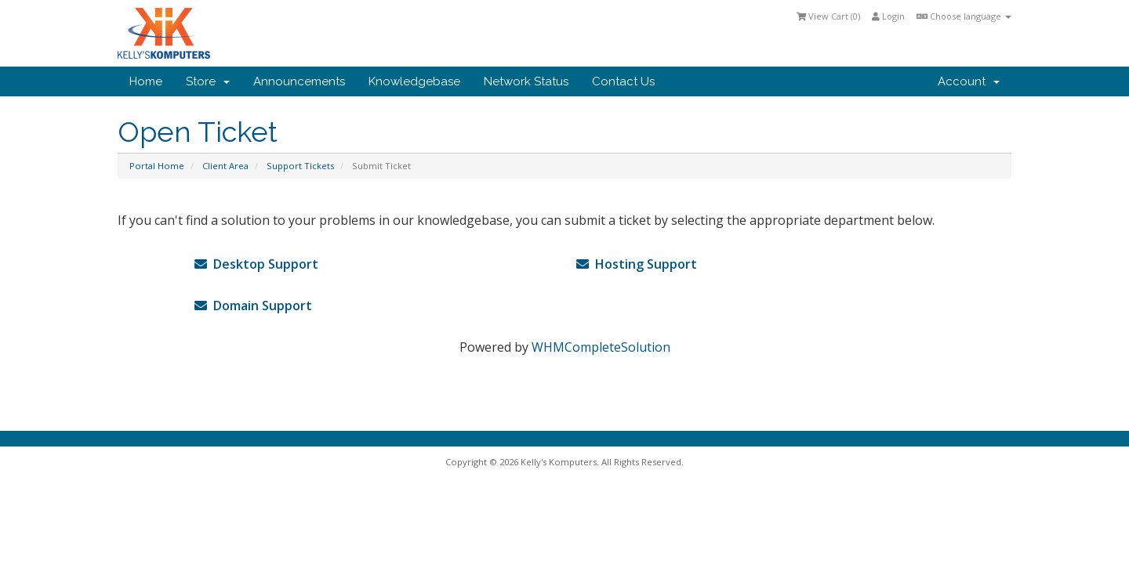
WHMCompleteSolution (601, 347)
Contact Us (623, 81)
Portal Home (156, 166)
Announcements (299, 81)
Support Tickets (300, 166)
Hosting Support (636, 264)
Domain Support (253, 305)
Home (145, 81)
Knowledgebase (414, 81)
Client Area (225, 166)
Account (969, 81)
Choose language (964, 16)
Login (888, 16)
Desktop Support (256, 264)
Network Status (526, 81)
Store (208, 81)
